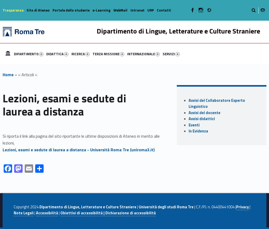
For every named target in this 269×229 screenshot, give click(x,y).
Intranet (137, 10)
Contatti (164, 10)
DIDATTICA (57, 54)
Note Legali (24, 213)
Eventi (194, 125)
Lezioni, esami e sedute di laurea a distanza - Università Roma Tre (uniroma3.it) (79, 150)
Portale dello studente (71, 10)
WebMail (120, 10)
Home (8, 54)
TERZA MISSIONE (108, 54)
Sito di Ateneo (38, 10)
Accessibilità (47, 213)
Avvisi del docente (204, 113)
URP (150, 10)
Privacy (242, 207)
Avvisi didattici (202, 119)
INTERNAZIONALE (143, 54)
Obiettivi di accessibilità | (82, 213)
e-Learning (101, 10)
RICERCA (80, 54)
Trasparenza (13, 10)
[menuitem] (8, 53)
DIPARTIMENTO (28, 54)
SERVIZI (171, 54)
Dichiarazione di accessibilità (130, 213)
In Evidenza (198, 131)
